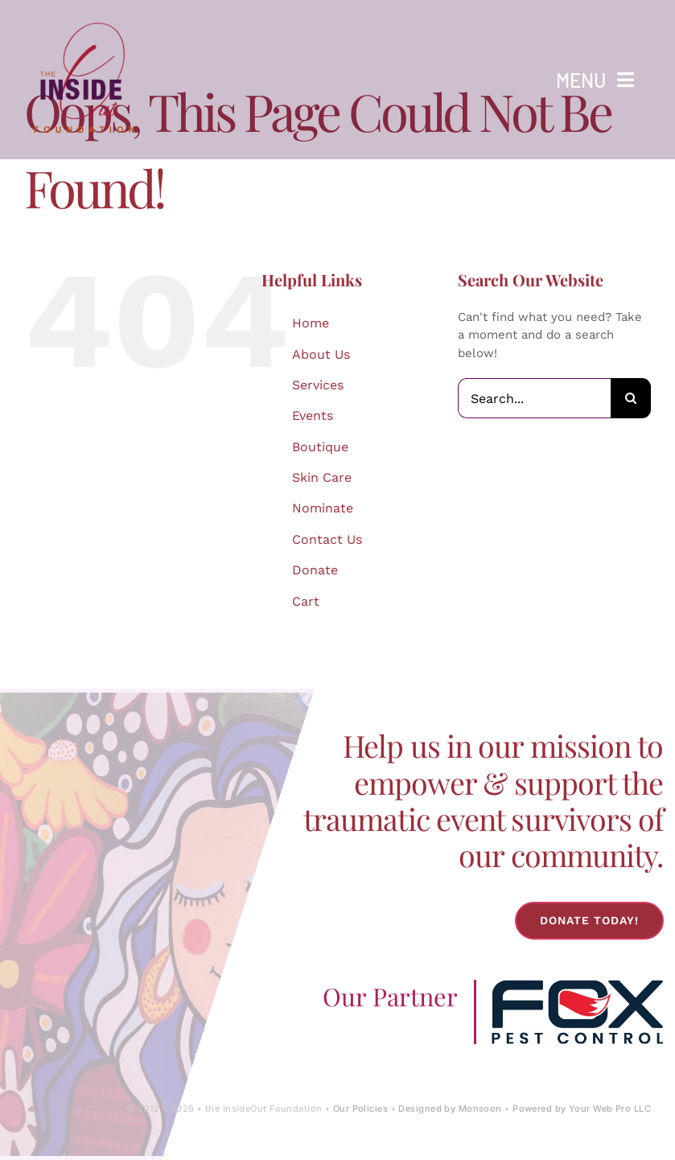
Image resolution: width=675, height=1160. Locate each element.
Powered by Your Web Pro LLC (581, 1108)
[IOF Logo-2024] (84, 18)
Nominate (322, 508)
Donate (315, 570)
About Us (321, 354)
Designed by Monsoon (449, 1108)
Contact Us (327, 539)
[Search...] (534, 398)
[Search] (631, 398)
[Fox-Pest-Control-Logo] (577, 985)
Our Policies (360, 1108)
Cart (305, 601)
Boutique (320, 447)
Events (312, 415)
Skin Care (322, 477)
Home (310, 323)
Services (318, 385)
